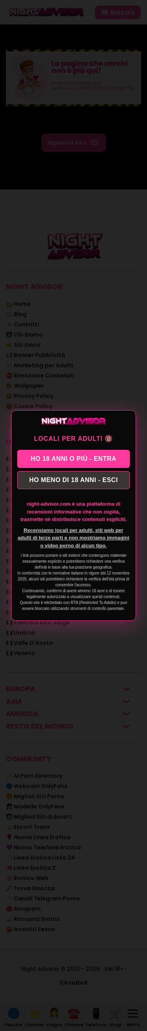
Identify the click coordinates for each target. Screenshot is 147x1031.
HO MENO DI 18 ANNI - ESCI (73, 480)
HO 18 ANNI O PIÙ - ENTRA (73, 458)
